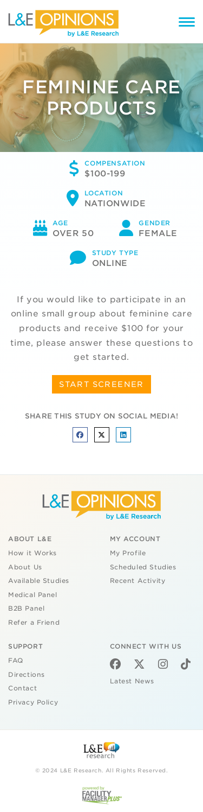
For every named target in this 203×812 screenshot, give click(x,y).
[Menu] (187, 23)
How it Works (32, 553)
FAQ (15, 660)
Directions (26, 674)
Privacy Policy (33, 702)
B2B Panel (26, 608)
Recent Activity (138, 581)
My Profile (128, 553)
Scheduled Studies (143, 567)
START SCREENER (101, 384)
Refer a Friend (34, 622)
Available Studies (38, 581)
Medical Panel (32, 595)
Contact (22, 688)
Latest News (132, 681)
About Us (25, 567)
